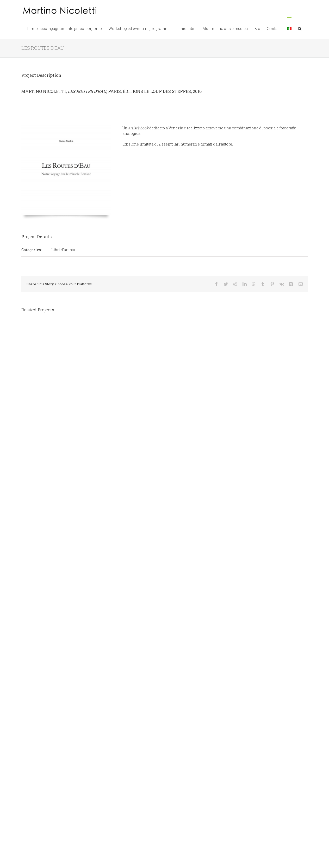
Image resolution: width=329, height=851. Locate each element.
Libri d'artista (63, 249)
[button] (299, 28)
